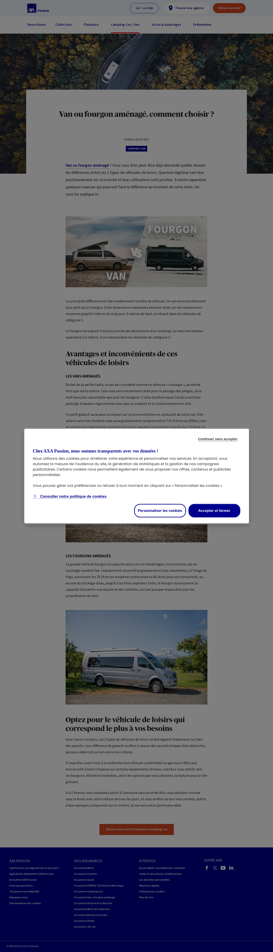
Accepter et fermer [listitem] (214, 511)
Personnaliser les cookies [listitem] (160, 511)
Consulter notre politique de (73, 496)
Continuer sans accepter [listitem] (217, 439)
